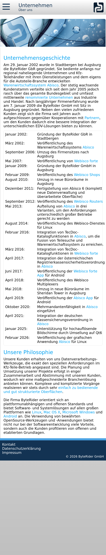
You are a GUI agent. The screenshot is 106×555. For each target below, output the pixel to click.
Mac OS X (52, 412)
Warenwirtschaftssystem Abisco (30, 85)
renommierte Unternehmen (49, 97)
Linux (36, 412)
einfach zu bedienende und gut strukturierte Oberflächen (50, 390)
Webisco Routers (88, 201)
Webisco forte (86, 161)
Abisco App (83, 298)
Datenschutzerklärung (21, 449)
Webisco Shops (87, 175)
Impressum (12, 453)
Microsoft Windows (78, 412)
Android (10, 416)
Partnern (92, 118)
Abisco (88, 147)
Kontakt (9, 444)
